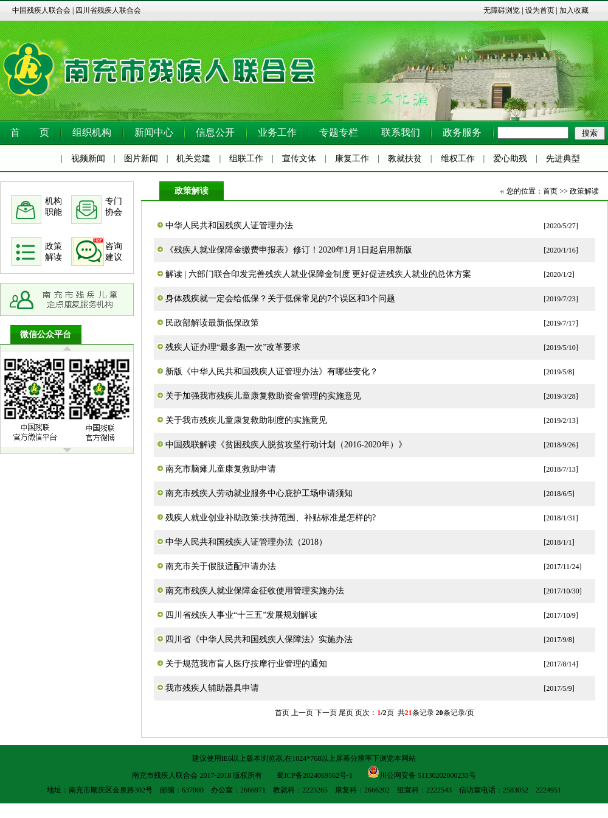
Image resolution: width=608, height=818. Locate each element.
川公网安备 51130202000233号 (421, 772)
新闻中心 (153, 132)
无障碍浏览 (501, 10)
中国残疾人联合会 (41, 10)
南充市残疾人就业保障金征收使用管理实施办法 (254, 590)
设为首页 (539, 10)
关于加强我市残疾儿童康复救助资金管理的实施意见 (263, 395)
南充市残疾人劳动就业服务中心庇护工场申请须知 (259, 493)
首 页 (29, 132)
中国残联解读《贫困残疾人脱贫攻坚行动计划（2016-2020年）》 (286, 444)
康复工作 (352, 158)
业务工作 (277, 132)
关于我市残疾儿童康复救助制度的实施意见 (246, 420)
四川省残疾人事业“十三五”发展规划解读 (241, 615)
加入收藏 (574, 10)
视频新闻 (88, 158)
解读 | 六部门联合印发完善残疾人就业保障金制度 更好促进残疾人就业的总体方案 (318, 274)
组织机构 (91, 132)
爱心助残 (510, 158)
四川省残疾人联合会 (108, 10)
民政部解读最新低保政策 (212, 322)
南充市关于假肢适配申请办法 (220, 566)
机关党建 (193, 158)
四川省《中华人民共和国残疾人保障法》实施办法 (259, 639)
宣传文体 (299, 158)
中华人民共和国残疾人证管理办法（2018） (246, 542)
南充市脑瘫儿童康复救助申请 (220, 469)
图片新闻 (141, 158)
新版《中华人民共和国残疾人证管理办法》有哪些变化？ (271, 371)
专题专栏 (338, 132)
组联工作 (246, 158)
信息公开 (215, 132)
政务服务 (462, 132)
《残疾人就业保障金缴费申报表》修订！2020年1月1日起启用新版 (288, 249)
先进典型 (563, 158)
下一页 (326, 712)
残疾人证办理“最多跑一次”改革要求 (232, 347)
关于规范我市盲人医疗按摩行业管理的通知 (246, 663)
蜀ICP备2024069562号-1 (315, 775)
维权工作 (458, 158)
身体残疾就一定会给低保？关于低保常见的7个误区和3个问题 (280, 298)
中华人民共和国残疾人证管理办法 (229, 225)
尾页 (346, 712)
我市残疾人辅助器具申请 (212, 688)
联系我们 (400, 132)
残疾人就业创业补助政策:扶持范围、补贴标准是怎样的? (270, 517)
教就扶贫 (405, 158)
